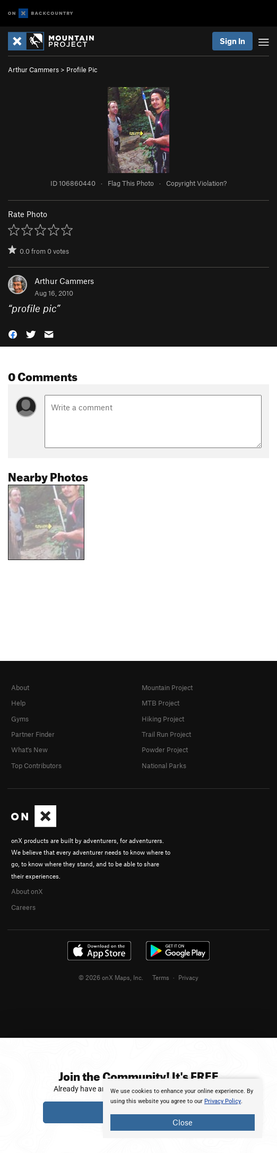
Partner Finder (33, 734)
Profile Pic (81, 69)
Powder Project (165, 749)
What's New (29, 749)
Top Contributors (36, 765)
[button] (13, 333)
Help (18, 703)
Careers (23, 907)
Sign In (232, 41)
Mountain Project (167, 687)
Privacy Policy (222, 1101)
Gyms (20, 719)
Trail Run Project (166, 734)
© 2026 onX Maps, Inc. (111, 977)
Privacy (188, 977)
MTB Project (160, 703)
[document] (182, 1108)
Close (182, 1122)
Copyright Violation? (196, 183)
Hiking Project (163, 719)
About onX (27, 891)
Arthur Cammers (33, 69)
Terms (160, 977)
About (20, 687)
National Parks (164, 765)
